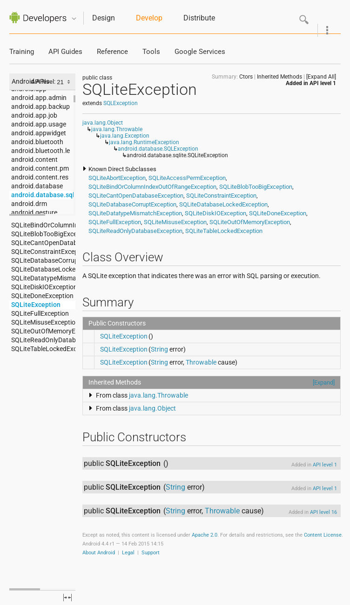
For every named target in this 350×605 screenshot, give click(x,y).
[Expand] (324, 382)
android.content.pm (40, 168)
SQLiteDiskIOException (43, 287)
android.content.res (39, 177)
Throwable (201, 362)
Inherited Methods (279, 76)
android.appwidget (38, 133)
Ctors (246, 76)
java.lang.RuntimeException (144, 142)
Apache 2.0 (204, 535)
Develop (149, 17)
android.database (37, 186)
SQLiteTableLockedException (43, 348)
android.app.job (34, 115)
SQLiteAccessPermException (187, 177)
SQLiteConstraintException (43, 251)
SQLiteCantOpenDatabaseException (43, 242)
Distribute (199, 17)
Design (103, 17)
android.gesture (34, 212)
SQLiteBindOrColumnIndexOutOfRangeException (43, 225)
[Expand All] (321, 76)
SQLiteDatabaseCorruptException (43, 260)
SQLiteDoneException (42, 295)
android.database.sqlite (43, 195)
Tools (151, 52)
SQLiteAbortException (117, 177)
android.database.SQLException (158, 149)
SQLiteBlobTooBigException (43, 234)
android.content (34, 159)
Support (150, 553)
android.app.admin (39, 97)
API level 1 (323, 83)
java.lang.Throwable (116, 129)
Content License (323, 535)
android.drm (29, 203)
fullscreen (67, 597)
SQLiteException (36, 304)
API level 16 (323, 512)
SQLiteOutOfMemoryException (43, 331)
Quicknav (74, 19)
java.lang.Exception (124, 136)
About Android (98, 553)
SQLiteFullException (40, 313)
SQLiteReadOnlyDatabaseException (43, 340)
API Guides (65, 52)
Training (21, 52)
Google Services (200, 52)
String (159, 349)
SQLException (120, 103)
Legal (128, 553)
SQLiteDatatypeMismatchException (43, 278)
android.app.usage (38, 124)
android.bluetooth (37, 142)
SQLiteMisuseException (43, 322)
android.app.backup (40, 106)
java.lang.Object (102, 123)
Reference (112, 52)
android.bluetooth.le (40, 150)
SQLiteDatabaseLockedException (43, 269)
